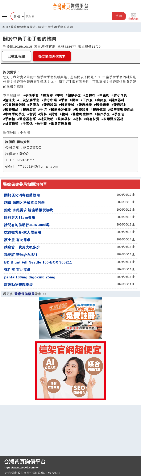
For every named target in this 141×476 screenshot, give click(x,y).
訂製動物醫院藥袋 (18, 284)
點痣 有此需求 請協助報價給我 (28, 210)
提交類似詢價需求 (51, 56)
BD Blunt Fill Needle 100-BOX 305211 (38, 262)
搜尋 (119, 16)
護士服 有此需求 (17, 240)
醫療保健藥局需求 (23, 27)
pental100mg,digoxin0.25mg (29, 277)
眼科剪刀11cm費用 (19, 217)
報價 (17, 16)
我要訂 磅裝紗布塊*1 (21, 255)
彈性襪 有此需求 (17, 269)
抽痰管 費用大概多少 (22, 247)
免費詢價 (133, 16)
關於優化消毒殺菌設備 (22, 195)
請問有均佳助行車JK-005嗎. (27, 225)
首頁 (5, 27)
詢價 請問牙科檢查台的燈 (24, 202)
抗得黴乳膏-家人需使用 (22, 232)
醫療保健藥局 (24, 294)
